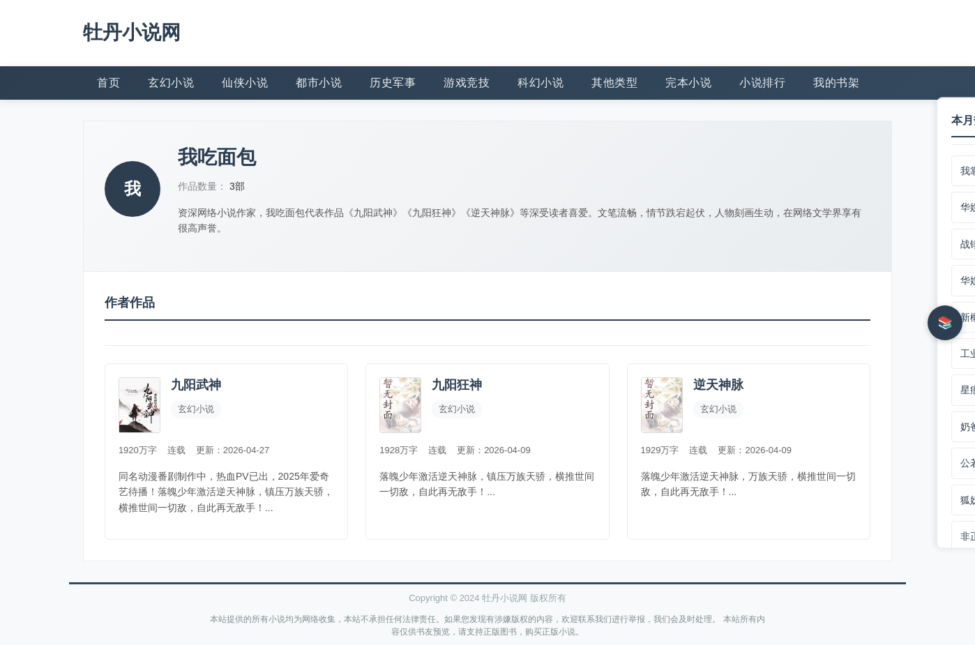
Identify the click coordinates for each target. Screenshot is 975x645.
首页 (108, 82)
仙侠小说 (245, 82)
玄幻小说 (171, 82)
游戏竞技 (467, 82)
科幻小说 (540, 82)
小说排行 (762, 82)
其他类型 (614, 82)
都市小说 (319, 82)
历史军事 (393, 82)
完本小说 (688, 82)
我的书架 (836, 82)
